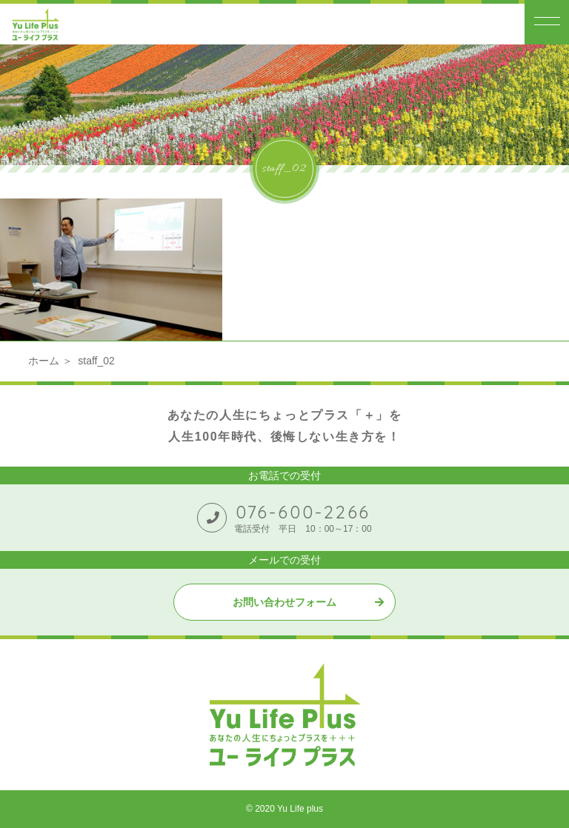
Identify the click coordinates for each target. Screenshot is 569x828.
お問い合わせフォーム (284, 602)
